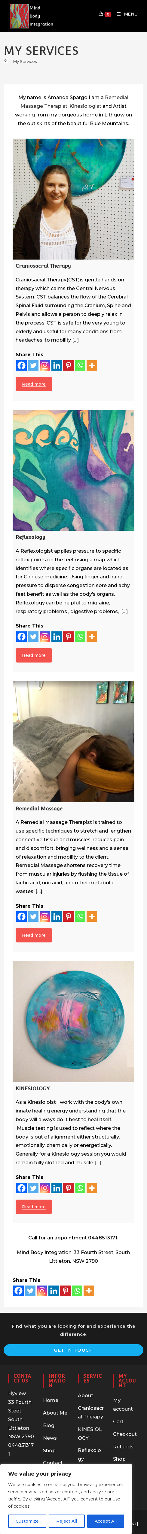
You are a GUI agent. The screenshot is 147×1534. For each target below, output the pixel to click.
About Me (55, 1413)
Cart (118, 1421)
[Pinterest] (68, 365)
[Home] (6, 61)
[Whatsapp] (80, 365)
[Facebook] (21, 365)
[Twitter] (33, 365)
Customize (27, 1521)
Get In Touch (73, 1350)
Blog (48, 1425)
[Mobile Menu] (125, 14)
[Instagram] (45, 365)
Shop (49, 1450)
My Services (25, 61)
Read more (34, 384)
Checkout (125, 1434)
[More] (92, 365)
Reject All (66, 1521)
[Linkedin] (56, 365)
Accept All (106, 1521)
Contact (53, 1463)
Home (50, 1400)
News (50, 1438)
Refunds (123, 1447)
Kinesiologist (85, 106)
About (85, 1395)
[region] (66, 1499)
